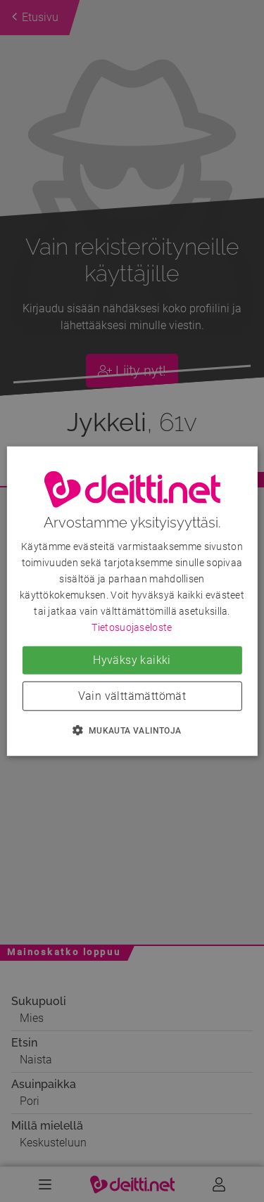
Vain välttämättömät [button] (132, 696)
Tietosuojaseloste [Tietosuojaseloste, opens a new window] (132, 627)
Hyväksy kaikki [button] (132, 660)
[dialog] (131, 601)
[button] (131, 730)
